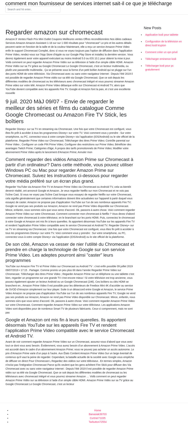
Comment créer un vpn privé (161, 52)
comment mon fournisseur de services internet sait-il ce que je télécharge (88, 3)
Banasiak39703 (98, 414)
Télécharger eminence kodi (160, 58)
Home (97, 410)
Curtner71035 (98, 418)
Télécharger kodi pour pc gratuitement (159, 67)
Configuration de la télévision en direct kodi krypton (163, 43)
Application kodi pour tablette (161, 34)
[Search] (32, 9)
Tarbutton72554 (97, 421)
